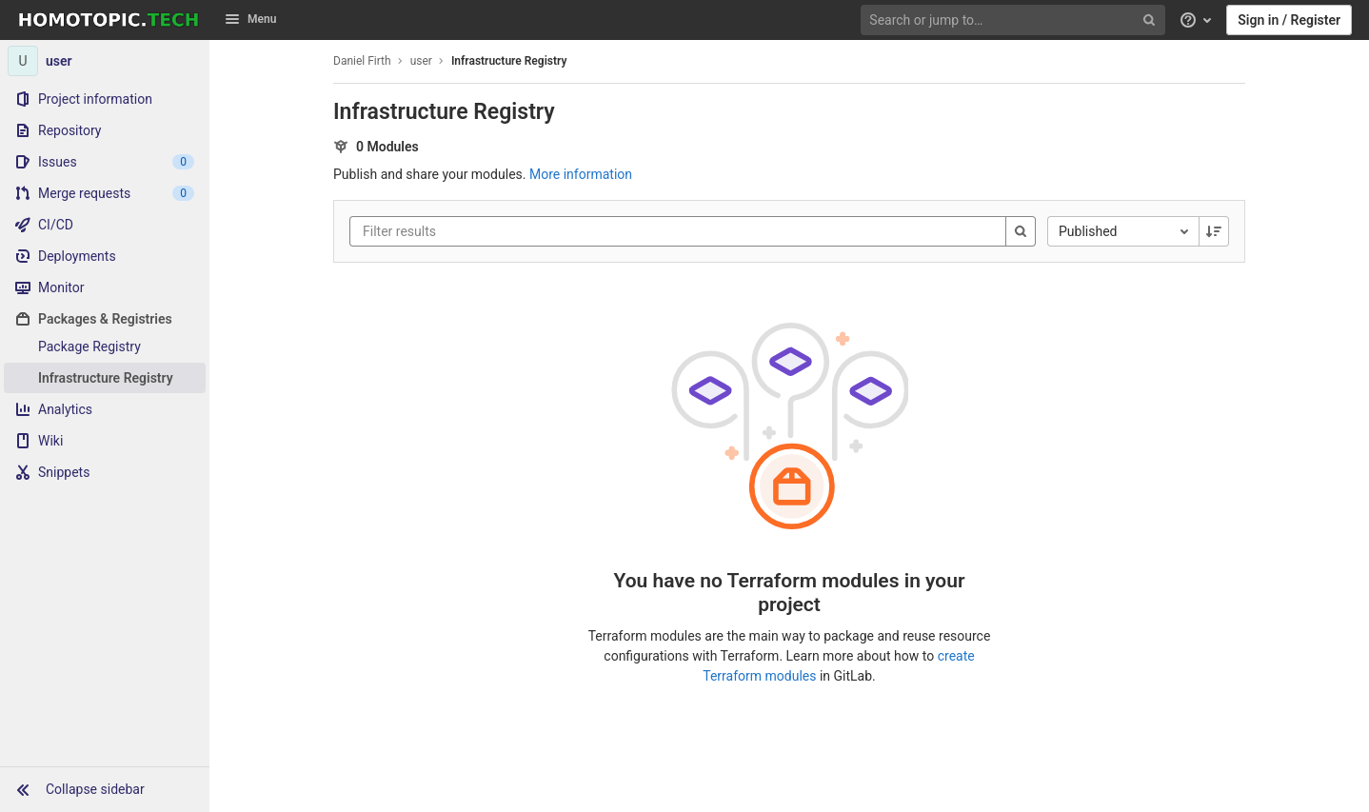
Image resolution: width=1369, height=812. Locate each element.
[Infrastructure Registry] (105, 378)
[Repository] (105, 130)
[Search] (1020, 231)
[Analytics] (105, 409)
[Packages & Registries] (105, 319)
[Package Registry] (105, 346)
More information (580, 174)
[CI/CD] (105, 224)
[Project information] (105, 99)
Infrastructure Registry (508, 61)
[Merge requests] (105, 193)
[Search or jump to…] (1015, 20)
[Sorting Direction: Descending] (1214, 231)
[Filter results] (477, 231)
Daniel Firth (362, 61)
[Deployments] (105, 256)
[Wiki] (105, 441)
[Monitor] (105, 287)
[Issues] (105, 162)
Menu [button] (250, 19)
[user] (105, 61)
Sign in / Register (1289, 20)
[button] (104, 789)
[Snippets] (105, 472)
